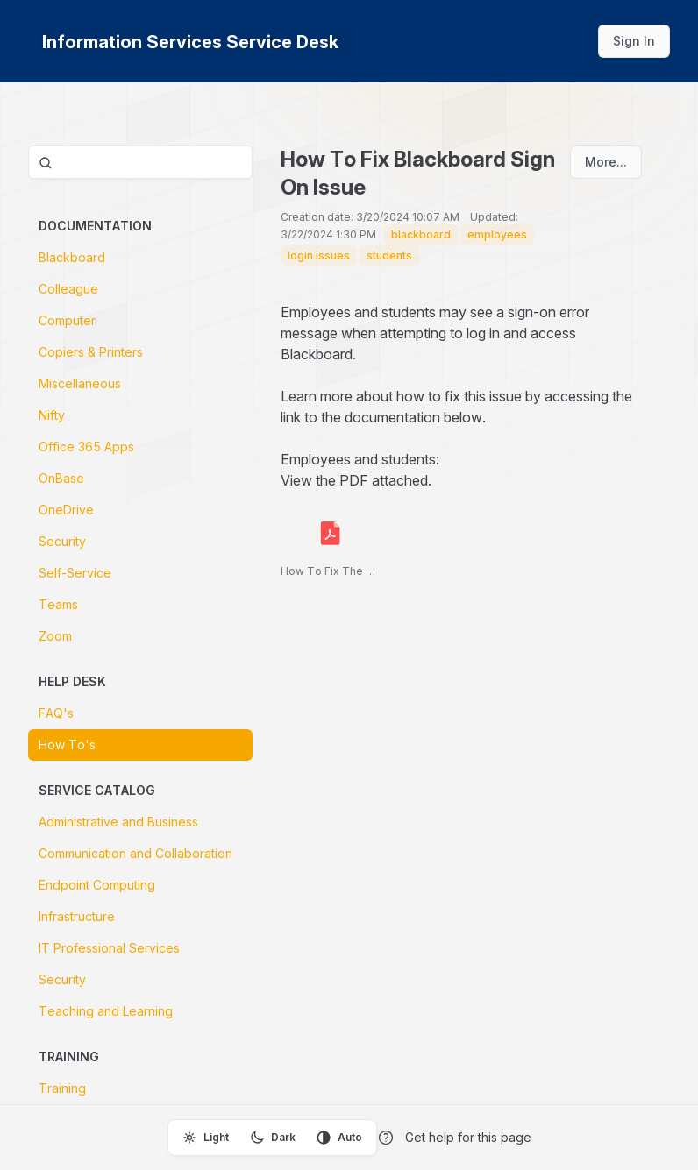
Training (62, 1088)
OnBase (61, 478)
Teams (58, 604)
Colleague (68, 288)
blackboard (421, 234)
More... (606, 161)
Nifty (52, 415)
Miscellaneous (80, 383)
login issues (319, 255)
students (389, 255)
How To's (67, 744)
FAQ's (56, 713)
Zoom (55, 635)
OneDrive (66, 509)
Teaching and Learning (106, 1010)
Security (62, 541)
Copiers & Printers (91, 351)
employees (497, 234)
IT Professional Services (109, 947)
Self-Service (75, 572)
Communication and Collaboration (135, 853)
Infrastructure (77, 916)
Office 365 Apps (86, 446)
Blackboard (72, 257)
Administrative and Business (118, 821)
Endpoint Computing (97, 884)
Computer (67, 320)
